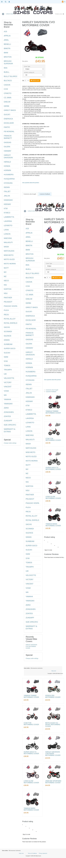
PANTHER (30, 495)
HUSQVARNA (31, 376)
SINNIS (29, 537)
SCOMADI (30, 529)
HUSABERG (30, 372)
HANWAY (29, 348)
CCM (28, 286)
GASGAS (29, 339)
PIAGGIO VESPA (32, 503)
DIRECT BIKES (32, 307)
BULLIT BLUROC (32, 273)
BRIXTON (29, 254)
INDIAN (29, 384)
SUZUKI (29, 550)
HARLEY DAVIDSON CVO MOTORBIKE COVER (31, 646)
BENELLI (29, 241)
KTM (27, 405)
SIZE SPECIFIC (32, 622)
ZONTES (29, 613)
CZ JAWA (29, 295)
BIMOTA (29, 245)
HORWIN (29, 367)
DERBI (28, 303)
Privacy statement (43, 853)
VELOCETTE (31, 575)
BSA (27, 265)
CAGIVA (29, 282)
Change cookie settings (32, 658)
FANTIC (29, 324)
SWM (28, 554)
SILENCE (29, 533)
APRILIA (29, 233)
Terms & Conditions (32, 853)
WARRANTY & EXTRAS (31, 627)
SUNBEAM (30, 541)
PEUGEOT (30, 499)
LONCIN (29, 431)
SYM (27, 558)
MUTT (28, 465)
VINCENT (29, 584)
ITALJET (29, 389)
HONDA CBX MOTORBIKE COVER (52, 696)
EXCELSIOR (31, 320)
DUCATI (29, 312)
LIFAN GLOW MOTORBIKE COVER (53, 497)
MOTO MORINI (32, 461)
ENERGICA (30, 316)
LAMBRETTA (31, 414)
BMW (28, 250)
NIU (27, 482)
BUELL (28, 269)
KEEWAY (29, 401)
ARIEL (28, 237)
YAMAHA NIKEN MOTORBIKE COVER (53, 524)
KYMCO (29, 410)
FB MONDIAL (31, 329)
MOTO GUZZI (31, 456)
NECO (28, 478)
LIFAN (28, 427)
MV (27, 469)
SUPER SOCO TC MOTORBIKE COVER (53, 468)
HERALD (29, 359)
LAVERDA (30, 418)
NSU (27, 490)
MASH (28, 444)
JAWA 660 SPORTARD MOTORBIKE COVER (53, 782)
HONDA (29, 363)
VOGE (28, 588)
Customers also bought (52, 390)
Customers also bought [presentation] (30, 194)
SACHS (29, 524)
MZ (27, 473)
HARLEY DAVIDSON (30, 353)
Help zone (53, 670)
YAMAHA (29, 596)
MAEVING (30, 435)
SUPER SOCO (31, 546)
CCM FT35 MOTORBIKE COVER (53, 439)
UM (27, 571)
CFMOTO (29, 290)
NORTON (29, 486)
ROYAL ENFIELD (32, 520)
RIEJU (28, 512)
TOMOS (29, 562)
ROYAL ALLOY (31, 516)
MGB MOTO (30, 452)
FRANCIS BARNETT (30, 334)
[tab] (29, 194)
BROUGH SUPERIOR (30, 259)
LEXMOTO (30, 423)
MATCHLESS (31, 448)
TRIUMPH (30, 567)
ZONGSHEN (30, 609)
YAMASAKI (30, 601)
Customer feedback (51, 391)
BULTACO (30, 278)
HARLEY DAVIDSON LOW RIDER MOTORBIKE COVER (52, 753)
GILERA (29, 344)
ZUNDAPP (30, 618)
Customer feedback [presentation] (45, 194)
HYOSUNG (30, 380)
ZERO (28, 605)
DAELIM (29, 299)
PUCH (28, 507)
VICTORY (29, 579)
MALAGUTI (30, 439)
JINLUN (29, 393)
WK (27, 592)
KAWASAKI (30, 397)
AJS (27, 228)
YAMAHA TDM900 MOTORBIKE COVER (53, 412)
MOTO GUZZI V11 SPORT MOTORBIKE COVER (52, 724)
